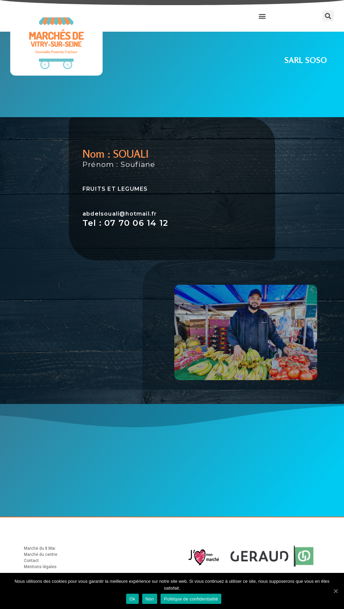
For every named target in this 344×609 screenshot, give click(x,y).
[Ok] (335, 591)
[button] (262, 15)
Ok (132, 599)
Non (150, 599)
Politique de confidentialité (191, 599)
